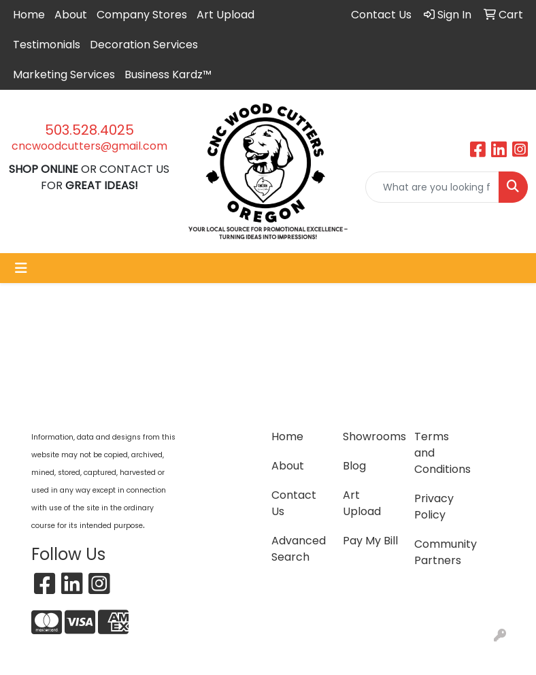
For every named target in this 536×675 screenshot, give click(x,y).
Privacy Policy (434, 507)
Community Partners (441, 552)
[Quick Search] (432, 187)
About (70, 14)
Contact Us (293, 503)
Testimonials (46, 44)
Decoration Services (144, 44)
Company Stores (142, 14)
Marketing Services (64, 74)
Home (29, 14)
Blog (354, 466)
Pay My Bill (370, 540)
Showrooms (370, 436)
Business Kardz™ (168, 74)
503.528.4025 (89, 129)
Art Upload (225, 14)
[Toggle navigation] (21, 268)
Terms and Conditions (441, 453)
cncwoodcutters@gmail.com (89, 146)
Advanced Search (298, 549)
